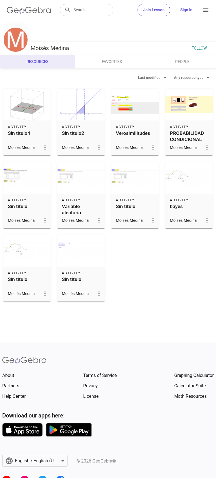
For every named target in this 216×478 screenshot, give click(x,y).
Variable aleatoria (71, 209)
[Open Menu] (205, 10)
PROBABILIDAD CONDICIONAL (187, 136)
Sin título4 (19, 133)
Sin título (17, 206)
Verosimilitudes (133, 133)
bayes (176, 206)
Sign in (186, 10)
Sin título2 (73, 133)
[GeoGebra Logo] (29, 10)
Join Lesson (154, 10)
